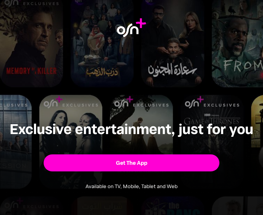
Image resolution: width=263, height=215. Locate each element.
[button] (132, 162)
